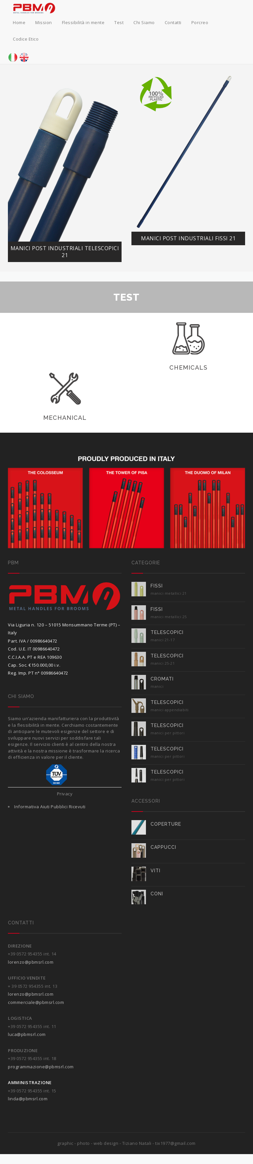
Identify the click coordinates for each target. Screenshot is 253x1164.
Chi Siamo (144, 22)
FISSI (157, 585)
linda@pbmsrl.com (27, 1099)
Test (119, 22)
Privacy (65, 794)
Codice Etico (26, 39)
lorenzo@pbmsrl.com (30, 962)
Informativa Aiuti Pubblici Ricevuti (50, 807)
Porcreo (200, 22)
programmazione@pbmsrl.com (41, 1067)
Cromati (162, 679)
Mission (43, 22)
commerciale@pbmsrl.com (36, 1002)
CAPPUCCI (163, 847)
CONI (157, 893)
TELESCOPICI (167, 632)
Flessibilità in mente (83, 22)
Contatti (173, 22)
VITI (155, 870)
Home (19, 22)
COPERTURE (166, 824)
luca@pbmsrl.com (27, 1034)
